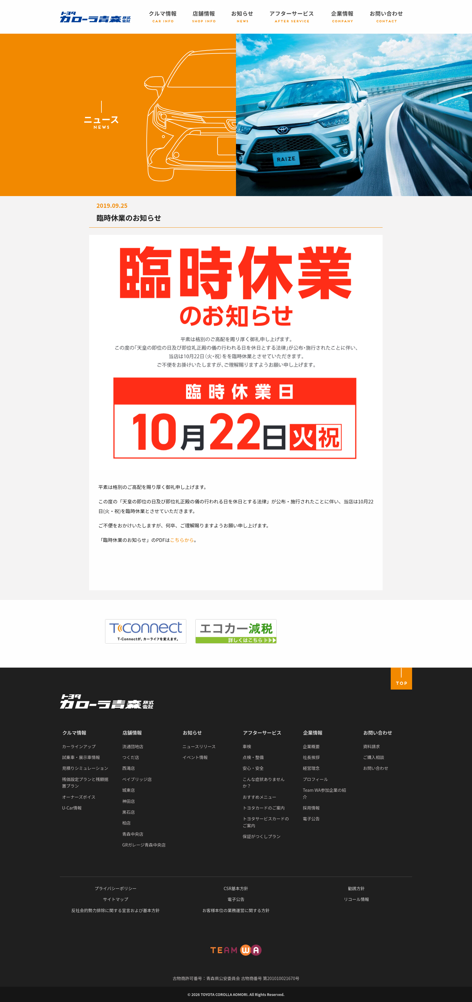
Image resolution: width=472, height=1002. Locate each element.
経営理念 (311, 768)
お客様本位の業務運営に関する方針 (236, 910)
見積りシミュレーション (85, 768)
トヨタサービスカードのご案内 (266, 822)
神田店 (128, 801)
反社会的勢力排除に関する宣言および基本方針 (115, 910)
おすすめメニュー (259, 797)
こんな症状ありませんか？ (264, 782)
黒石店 (128, 812)
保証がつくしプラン (262, 836)
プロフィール (315, 779)
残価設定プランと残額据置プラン (85, 782)
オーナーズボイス (78, 797)
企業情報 (312, 732)
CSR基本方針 (236, 888)
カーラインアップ (79, 746)
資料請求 (371, 746)
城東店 (128, 790)
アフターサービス (262, 732)
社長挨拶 (311, 757)
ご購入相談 (373, 757)
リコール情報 (356, 899)
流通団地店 (132, 746)
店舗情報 (132, 732)
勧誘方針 (356, 888)
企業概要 (311, 746)
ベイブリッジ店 (137, 779)
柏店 (126, 823)
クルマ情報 (74, 732)
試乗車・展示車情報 (81, 757)
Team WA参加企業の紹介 (324, 793)
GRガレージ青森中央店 (144, 845)
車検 (247, 746)
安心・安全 (253, 768)
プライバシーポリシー (116, 888)
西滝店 (128, 768)
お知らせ (192, 732)
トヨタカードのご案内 (264, 808)
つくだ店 (130, 757)
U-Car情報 (72, 808)
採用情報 (311, 808)
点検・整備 (253, 757)
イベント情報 (195, 757)
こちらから (182, 539)
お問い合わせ (377, 732)
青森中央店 (132, 834)
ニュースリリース (199, 746)
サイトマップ (115, 899)
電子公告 (311, 819)
